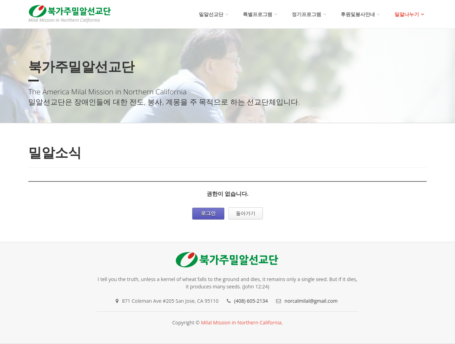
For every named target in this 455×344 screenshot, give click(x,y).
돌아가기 (245, 213)
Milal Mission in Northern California (241, 322)
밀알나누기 (407, 14)
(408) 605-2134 (251, 301)
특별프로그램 (257, 14)
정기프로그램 (306, 14)
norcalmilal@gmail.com (311, 301)
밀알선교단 (211, 14)
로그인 (208, 213)
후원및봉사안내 (358, 14)
